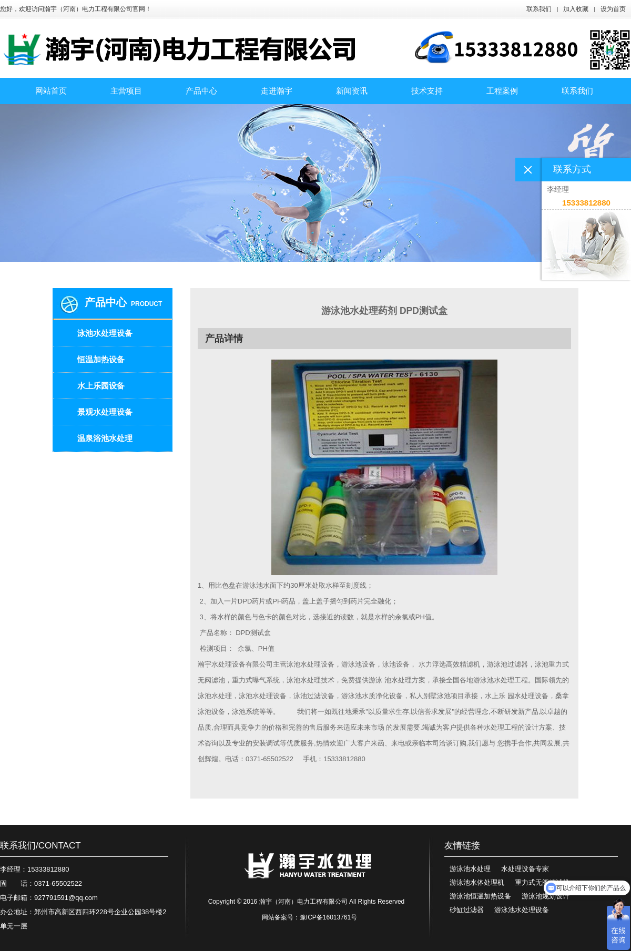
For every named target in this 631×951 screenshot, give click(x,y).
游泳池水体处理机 (477, 882)
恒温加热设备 (101, 359)
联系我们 (539, 9)
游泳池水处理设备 (521, 910)
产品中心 (106, 302)
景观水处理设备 (105, 411)
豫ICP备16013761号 (328, 917)
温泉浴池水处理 (105, 438)
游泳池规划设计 (545, 896)
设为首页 (613, 9)
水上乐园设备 (101, 385)
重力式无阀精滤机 (542, 882)
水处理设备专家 (525, 869)
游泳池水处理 (470, 869)
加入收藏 (575, 9)
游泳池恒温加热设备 (480, 896)
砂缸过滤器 (467, 910)
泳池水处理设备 (105, 333)
